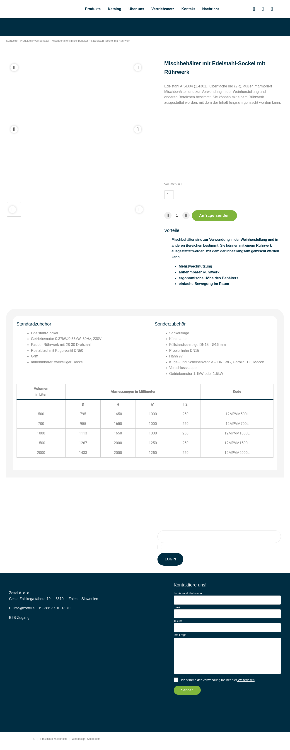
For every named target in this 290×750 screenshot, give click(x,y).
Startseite (12, 41)
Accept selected (207, 742)
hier (226, 554)
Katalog (116, 9)
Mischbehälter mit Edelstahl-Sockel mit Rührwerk (117, 41)
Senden (187, 697)
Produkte (93, 9)
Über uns (138, 9)
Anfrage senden (215, 221)
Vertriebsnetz (165, 9)
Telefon (179, 628)
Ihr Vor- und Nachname (189, 601)
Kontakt (192, 9)
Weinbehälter (49, 41)
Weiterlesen (249, 687)
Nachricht (215, 9)
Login (170, 566)
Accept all (236, 742)
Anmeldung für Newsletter (181, 534)
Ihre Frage (180, 642)
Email (177, 615)
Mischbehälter (72, 41)
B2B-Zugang (19, 635)
